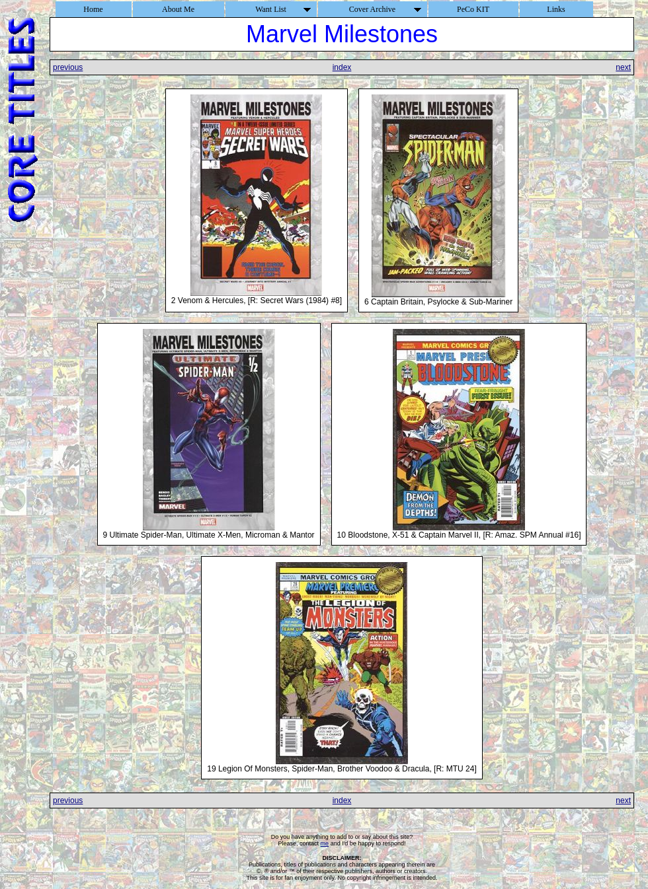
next (623, 67)
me (325, 843)
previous (68, 67)
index (342, 67)
